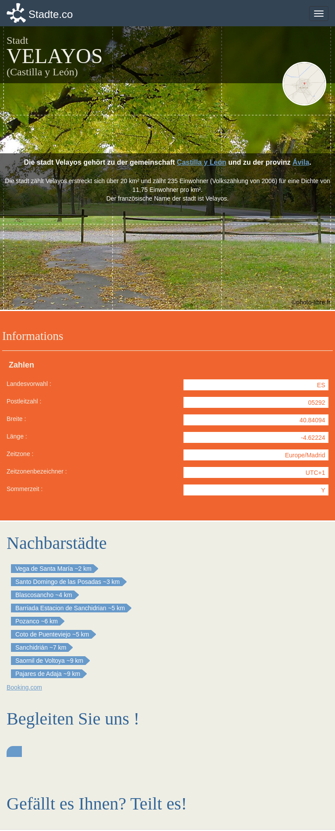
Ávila (301, 162)
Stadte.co (50, 14)
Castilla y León (201, 162)
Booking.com (24, 687)
